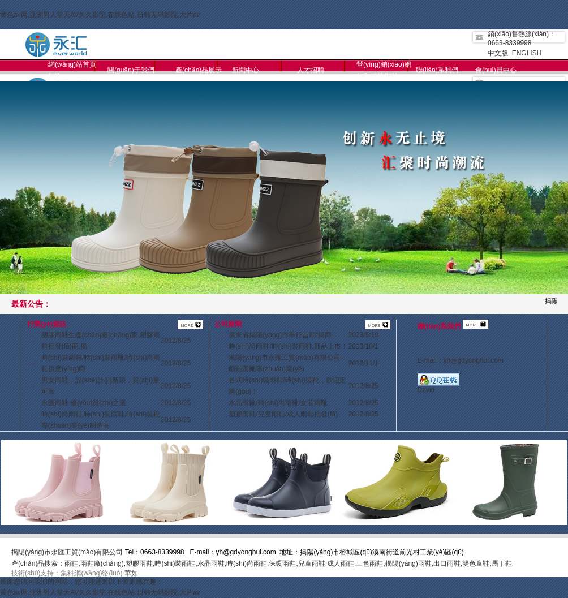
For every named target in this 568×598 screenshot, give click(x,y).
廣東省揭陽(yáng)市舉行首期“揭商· (281, 335)
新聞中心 (245, 70)
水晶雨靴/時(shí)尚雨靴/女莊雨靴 (278, 403)
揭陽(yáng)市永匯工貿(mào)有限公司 (67, 552)
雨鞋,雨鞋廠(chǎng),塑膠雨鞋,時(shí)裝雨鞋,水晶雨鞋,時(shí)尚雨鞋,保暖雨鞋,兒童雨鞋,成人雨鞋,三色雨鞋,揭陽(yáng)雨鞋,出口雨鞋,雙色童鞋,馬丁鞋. (289, 563)
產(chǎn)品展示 (198, 70)
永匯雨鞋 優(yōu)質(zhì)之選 (84, 403)
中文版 (498, 53)
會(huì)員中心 (496, 70)
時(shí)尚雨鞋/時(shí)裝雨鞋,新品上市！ (288, 346)
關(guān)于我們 (130, 70)
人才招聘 (310, 70)
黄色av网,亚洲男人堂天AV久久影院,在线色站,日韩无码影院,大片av (100, 15)
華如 (131, 573)
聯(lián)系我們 (437, 70)
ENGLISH (527, 53)
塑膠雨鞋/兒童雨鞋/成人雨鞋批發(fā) (283, 414)
